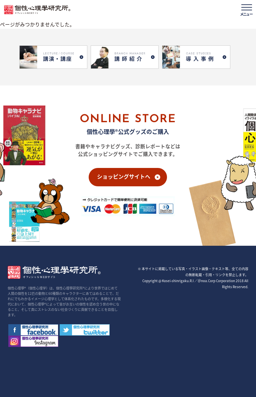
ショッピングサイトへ (123, 176)
